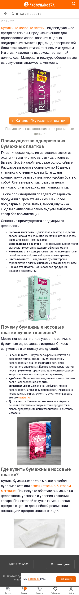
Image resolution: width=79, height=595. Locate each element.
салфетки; (24, 397)
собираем (34, 578)
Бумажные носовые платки (23, 28)
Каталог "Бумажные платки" (39, 120)
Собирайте (66, 579)
